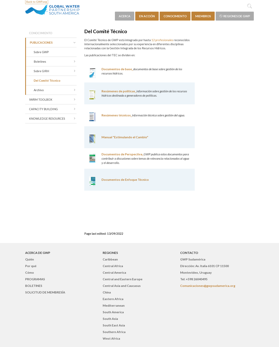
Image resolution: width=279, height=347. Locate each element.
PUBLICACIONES (41, 42)
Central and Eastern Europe (122, 279)
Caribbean (110, 259)
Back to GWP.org (36, 1)
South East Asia (114, 325)
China (107, 292)
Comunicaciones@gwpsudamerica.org (207, 285)
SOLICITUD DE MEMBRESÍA (45, 292)
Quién (29, 259)
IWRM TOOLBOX (40, 99)
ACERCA (124, 16)
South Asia (110, 318)
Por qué (30, 266)
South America (113, 312)
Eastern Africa (113, 299)
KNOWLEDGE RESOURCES (47, 118)
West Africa (111, 338)
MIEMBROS (203, 16)
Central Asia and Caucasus (122, 285)
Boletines (40, 61)
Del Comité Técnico (47, 80)
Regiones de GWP (235, 16)
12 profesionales (162, 40)
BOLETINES (33, 285)
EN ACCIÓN (147, 16)
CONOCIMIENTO (175, 16)
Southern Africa (114, 332)
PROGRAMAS (35, 279)
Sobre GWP (41, 52)
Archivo (39, 90)
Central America (114, 272)
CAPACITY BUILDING (43, 109)
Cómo (29, 272)
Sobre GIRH (41, 71)
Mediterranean (114, 305)
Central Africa (113, 266)
